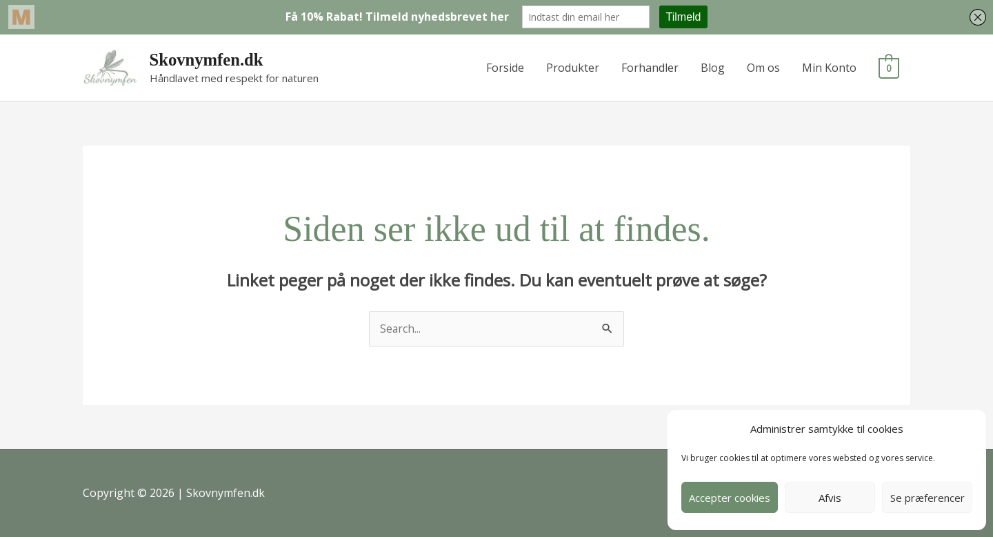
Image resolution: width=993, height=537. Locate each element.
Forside (506, 67)
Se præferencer (927, 498)
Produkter (573, 67)
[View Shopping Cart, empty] (889, 67)
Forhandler (650, 67)
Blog (713, 67)
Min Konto (830, 67)
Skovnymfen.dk (206, 59)
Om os (764, 67)
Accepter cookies (729, 498)
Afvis (830, 498)
